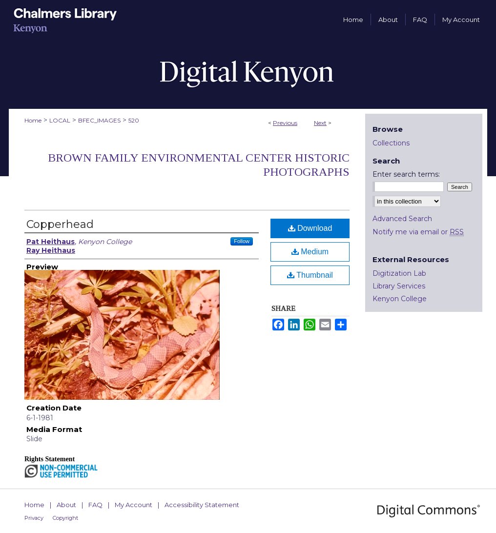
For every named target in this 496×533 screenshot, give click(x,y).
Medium (310, 251)
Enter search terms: (406, 174)
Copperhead (60, 224)
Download (310, 228)
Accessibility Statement (202, 505)
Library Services (398, 286)
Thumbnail (310, 275)
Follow (241, 241)
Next (320, 122)
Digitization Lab (399, 273)
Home (32, 120)
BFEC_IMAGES (99, 120)
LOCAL (59, 120)
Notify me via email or (418, 231)
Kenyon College (399, 298)
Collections (391, 143)
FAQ (95, 505)
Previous (285, 122)
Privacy (33, 517)
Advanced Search (402, 218)
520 (133, 120)
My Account (133, 505)
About (66, 505)
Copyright (65, 517)
